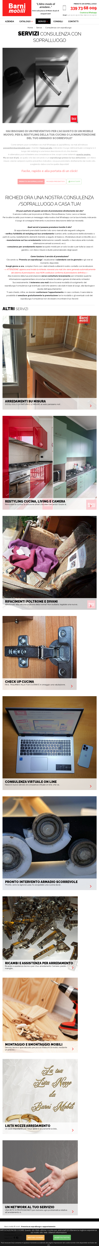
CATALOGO (26, 21)
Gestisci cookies (35, 1237)
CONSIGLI (58, 21)
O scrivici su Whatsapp (88, 13)
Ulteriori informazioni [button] (57, 1232)
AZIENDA (9, 21)
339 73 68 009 (83, 8)
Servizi (39, 28)
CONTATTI (73, 21)
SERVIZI (43, 21)
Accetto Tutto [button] (62, 1237)
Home (30, 28)
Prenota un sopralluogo (85, 4)
